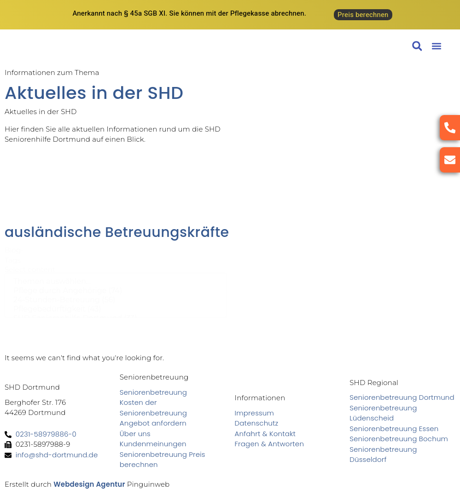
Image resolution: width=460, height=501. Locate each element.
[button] (436, 46)
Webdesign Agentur (89, 484)
